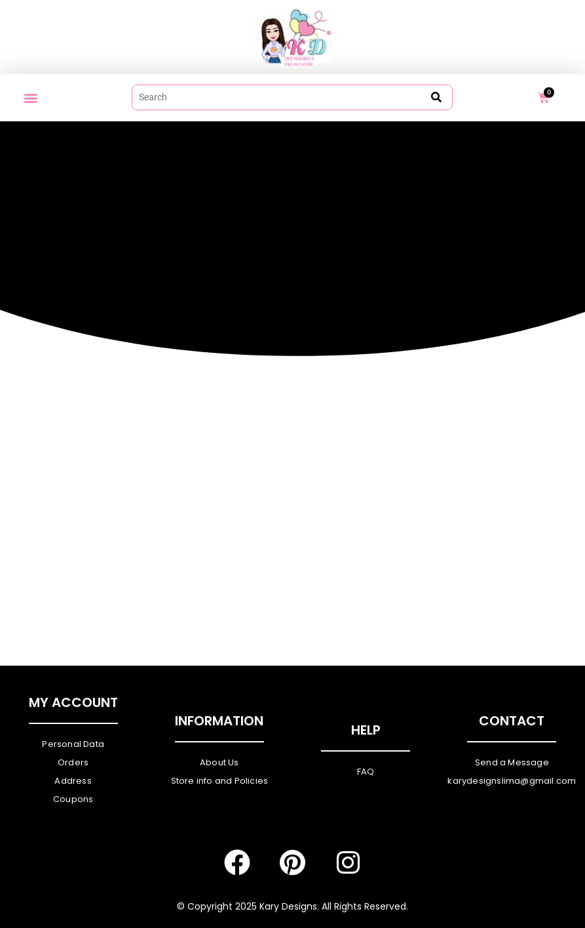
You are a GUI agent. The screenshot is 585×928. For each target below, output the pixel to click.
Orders (73, 762)
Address (72, 781)
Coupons (73, 799)
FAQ (366, 771)
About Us (219, 762)
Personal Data (73, 744)
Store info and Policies (220, 781)
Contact (511, 721)
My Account (73, 702)
